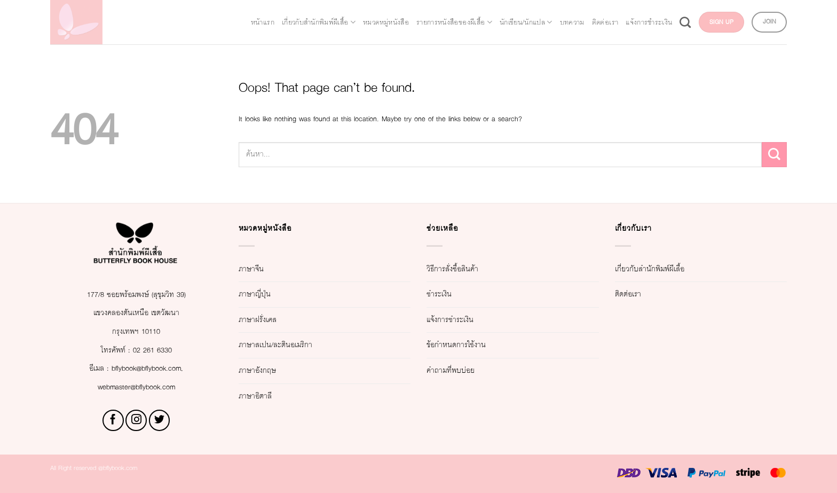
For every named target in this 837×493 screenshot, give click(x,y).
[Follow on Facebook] (113, 420)
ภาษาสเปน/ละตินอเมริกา (294, 344)
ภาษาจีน (258, 269)
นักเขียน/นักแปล (559, 12)
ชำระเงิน (446, 294)
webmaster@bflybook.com (136, 387)
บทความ (622, 12)
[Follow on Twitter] (159, 420)
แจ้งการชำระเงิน (729, 12)
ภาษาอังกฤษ (267, 370)
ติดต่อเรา (667, 12)
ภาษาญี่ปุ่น (262, 294)
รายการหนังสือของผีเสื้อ (459, 12)
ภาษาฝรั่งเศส (268, 319)
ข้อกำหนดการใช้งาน (473, 344)
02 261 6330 (159, 350)
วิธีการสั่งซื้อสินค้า (467, 269)
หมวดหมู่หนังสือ (363, 12)
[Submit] (774, 154)
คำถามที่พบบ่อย (462, 370)
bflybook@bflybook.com (150, 368)
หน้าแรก (191, 12)
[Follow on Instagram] (136, 420)
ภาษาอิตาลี (264, 396)
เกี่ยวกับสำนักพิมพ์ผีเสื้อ (269, 12)
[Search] (777, 12)
